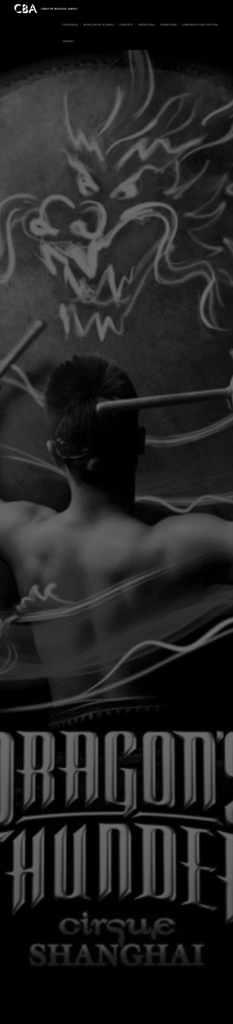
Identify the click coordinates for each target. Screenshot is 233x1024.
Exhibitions (168, 24)
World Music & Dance (98, 24)
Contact (68, 41)
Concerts (126, 24)
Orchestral (146, 24)
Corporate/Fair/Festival (200, 24)
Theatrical (70, 24)
